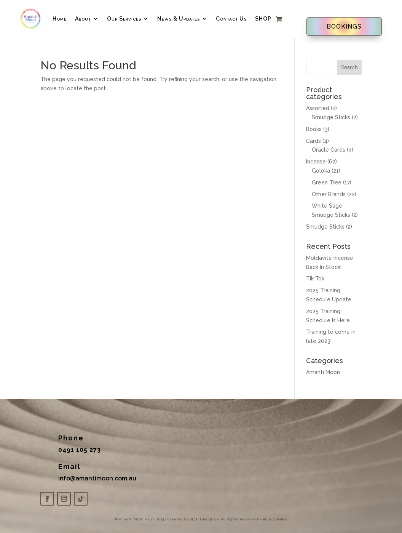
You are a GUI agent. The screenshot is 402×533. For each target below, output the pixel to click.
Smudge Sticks (331, 117)
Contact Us (231, 19)
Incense (316, 161)
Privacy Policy (275, 519)
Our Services (124, 19)
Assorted (317, 108)
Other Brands (329, 194)
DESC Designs (202, 519)
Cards (313, 141)
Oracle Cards (328, 150)
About (83, 19)
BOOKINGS (344, 26)
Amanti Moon (323, 372)
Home (60, 19)
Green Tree (326, 182)
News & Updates (178, 19)
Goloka (321, 171)
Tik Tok (315, 278)
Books (314, 129)
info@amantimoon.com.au (97, 478)
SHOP (263, 19)
